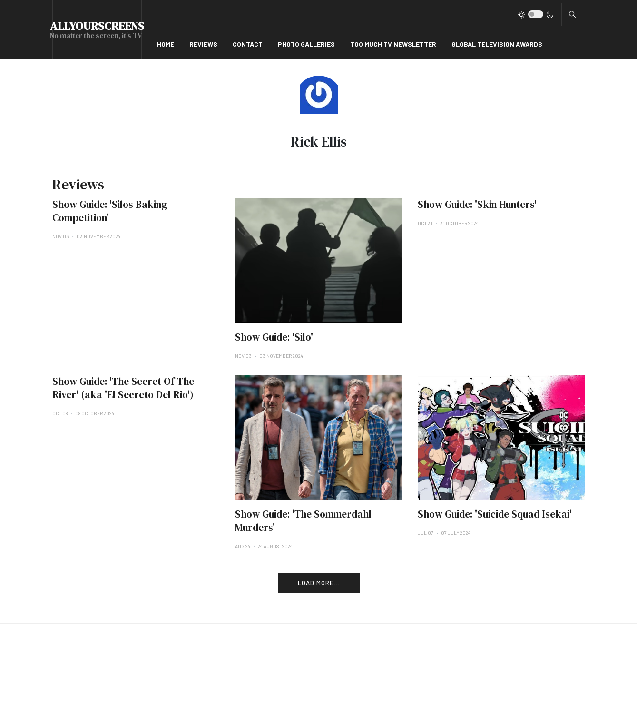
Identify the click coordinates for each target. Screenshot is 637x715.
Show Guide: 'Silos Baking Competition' (109, 211)
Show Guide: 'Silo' (274, 337)
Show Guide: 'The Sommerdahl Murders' (303, 520)
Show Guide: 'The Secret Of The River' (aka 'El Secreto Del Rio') (123, 388)
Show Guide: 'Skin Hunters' (477, 204)
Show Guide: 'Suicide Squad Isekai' (495, 514)
